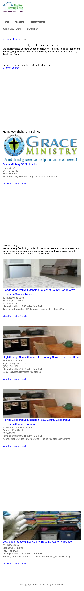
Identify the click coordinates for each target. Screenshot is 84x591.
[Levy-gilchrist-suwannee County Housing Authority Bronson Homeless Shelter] (42, 538)
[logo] (13, 7)
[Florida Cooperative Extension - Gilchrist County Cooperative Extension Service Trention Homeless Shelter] (42, 288)
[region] (42, 101)
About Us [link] (19, 22)
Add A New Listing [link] (12, 29)
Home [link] (6, 22)
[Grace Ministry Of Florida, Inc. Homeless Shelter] (42, 159)
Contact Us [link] (32, 29)
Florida (16, 39)
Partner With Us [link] (37, 22)
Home (5, 39)
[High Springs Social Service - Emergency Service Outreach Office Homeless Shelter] (42, 353)
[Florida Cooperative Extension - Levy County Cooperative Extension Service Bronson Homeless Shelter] (42, 418)
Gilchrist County (11, 67)
